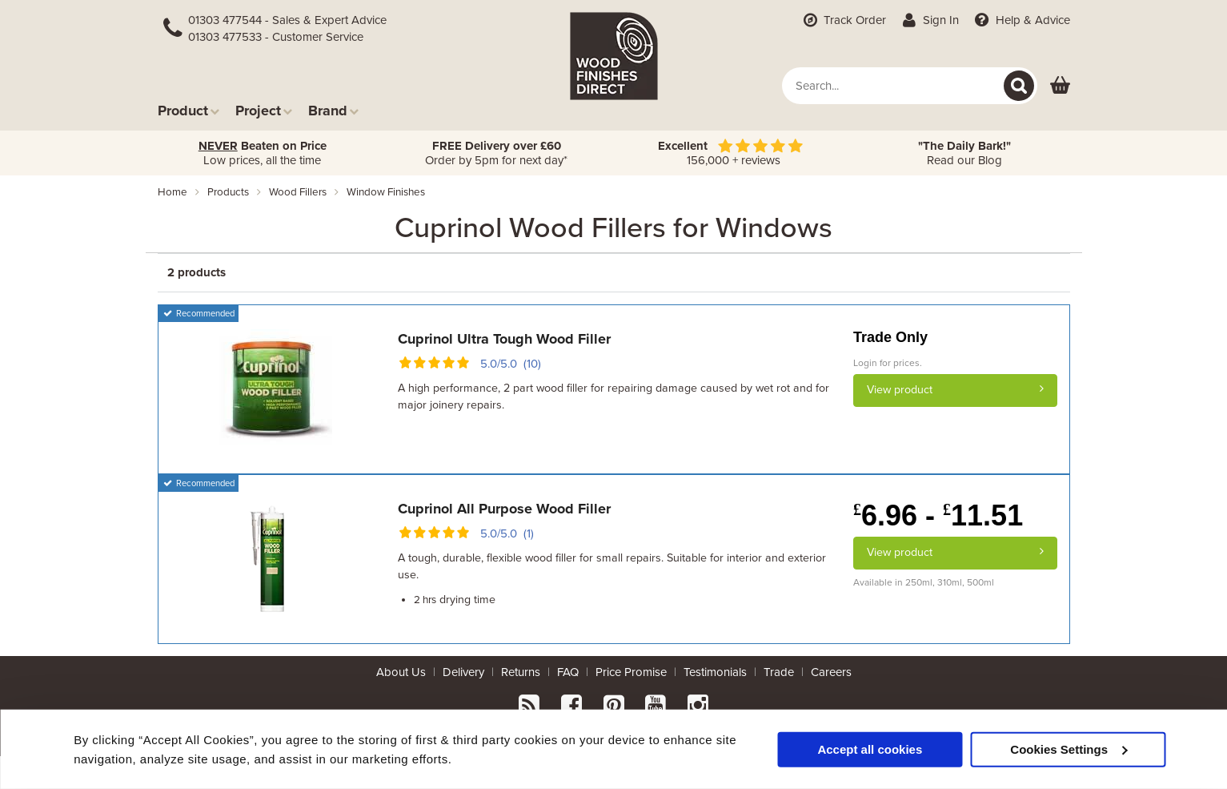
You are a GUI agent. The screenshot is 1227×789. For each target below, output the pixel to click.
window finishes (386, 192)
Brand (333, 110)
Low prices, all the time (262, 153)
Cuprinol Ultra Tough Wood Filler (504, 339)
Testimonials (715, 672)
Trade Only (890, 337)
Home (172, 192)
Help (1021, 20)
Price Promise (631, 672)
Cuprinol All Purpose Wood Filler (504, 508)
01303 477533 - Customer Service (275, 37)
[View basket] (1060, 86)
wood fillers (298, 192)
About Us (401, 672)
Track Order (843, 20)
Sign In (929, 20)
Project (263, 110)
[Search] (1019, 85)
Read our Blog (964, 153)
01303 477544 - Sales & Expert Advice (287, 20)
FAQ (568, 672)
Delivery (463, 672)
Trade (779, 672)
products (228, 192)
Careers (831, 672)
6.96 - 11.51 (938, 515)
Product (188, 110)
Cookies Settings (1068, 748)
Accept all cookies (869, 748)
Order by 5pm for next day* (496, 153)
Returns (520, 672)
